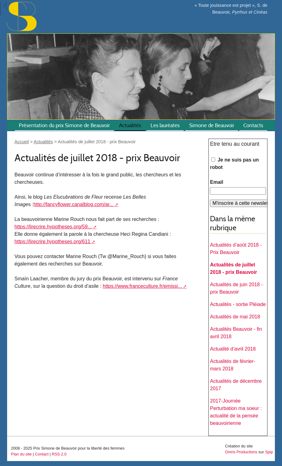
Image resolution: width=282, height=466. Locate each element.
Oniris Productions (241, 452)
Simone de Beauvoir (211, 125)
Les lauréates (165, 125)
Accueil (22, 141)
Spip (269, 452)
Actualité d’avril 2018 (233, 349)
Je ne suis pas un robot (234, 163)
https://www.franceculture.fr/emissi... (142, 286)
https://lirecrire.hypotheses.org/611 (52, 241)
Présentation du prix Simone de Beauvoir (64, 125)
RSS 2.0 (59, 454)
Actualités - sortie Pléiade (238, 304)
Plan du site (21, 454)
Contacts (253, 125)
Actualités (130, 125)
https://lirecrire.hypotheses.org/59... (53, 226)
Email (216, 182)
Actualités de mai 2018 (235, 316)
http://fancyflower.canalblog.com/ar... (73, 204)
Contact (42, 454)
